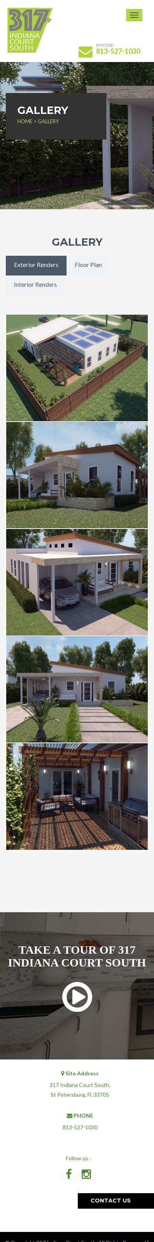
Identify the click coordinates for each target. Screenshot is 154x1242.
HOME (25, 121)
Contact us (111, 1200)
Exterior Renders (36, 264)
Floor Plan (88, 264)
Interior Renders (35, 284)
